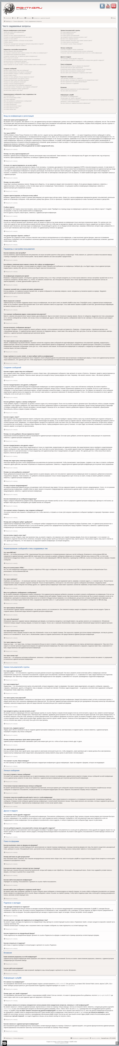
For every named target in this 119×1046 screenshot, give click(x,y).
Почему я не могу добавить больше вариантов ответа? (19, 77)
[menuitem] (7, 18)
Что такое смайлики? (9, 99)
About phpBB (69, 985)
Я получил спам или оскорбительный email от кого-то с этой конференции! (81, 53)
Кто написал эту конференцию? (69, 96)
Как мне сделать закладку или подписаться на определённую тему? (79, 80)
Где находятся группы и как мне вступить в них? (74, 37)
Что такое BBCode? (9, 96)
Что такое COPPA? (9, 33)
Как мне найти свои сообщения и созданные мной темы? (76, 72)
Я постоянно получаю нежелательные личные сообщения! (77, 51)
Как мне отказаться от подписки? (70, 83)
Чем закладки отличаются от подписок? (72, 78)
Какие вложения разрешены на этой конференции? (75, 89)
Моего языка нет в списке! (11, 57)
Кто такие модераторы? (67, 33)
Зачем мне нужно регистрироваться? (14, 32)
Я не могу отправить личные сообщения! (72, 49)
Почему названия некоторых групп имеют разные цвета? (76, 40)
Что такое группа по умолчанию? (70, 42)
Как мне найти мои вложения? (69, 90)
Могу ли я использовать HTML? (12, 97)
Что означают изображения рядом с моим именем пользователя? (22, 59)
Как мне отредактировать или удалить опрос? (16, 78)
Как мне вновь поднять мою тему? (13, 90)
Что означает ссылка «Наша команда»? (72, 44)
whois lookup (7, 1008)
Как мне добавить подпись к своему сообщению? (17, 73)
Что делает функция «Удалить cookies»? (15, 45)
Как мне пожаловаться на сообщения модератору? (18, 85)
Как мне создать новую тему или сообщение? (16, 70)
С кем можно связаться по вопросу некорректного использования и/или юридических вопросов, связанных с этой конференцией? (87, 100)
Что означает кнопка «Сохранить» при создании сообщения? (20, 87)
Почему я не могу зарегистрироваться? (14, 35)
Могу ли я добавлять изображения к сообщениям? (18, 101)
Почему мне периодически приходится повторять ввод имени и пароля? (24, 44)
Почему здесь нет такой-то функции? (71, 98)
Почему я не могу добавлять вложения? (15, 82)
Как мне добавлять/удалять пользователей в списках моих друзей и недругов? (82, 60)
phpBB (24, 306)
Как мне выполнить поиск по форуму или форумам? (75, 66)
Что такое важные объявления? (12, 102)
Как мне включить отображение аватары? (15, 61)
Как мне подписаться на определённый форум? (74, 81)
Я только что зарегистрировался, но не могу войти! (18, 37)
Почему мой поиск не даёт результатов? (72, 67)
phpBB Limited (59, 983)
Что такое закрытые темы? (11, 107)
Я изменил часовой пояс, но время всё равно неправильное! (20, 56)
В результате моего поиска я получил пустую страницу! (76, 69)
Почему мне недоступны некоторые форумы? (16, 80)
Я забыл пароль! (8, 42)
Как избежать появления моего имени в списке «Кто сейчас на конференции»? (25, 53)
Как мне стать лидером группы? (69, 38)
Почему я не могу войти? (11, 38)
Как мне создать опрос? (10, 75)
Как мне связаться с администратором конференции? (75, 103)
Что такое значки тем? (10, 109)
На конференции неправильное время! (14, 54)
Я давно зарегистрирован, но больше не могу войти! (18, 40)
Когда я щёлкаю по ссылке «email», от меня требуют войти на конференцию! (25, 64)
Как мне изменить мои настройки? (13, 51)
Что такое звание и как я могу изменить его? (16, 62)
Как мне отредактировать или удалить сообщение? (18, 72)
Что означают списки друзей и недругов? (72, 58)
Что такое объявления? (10, 104)
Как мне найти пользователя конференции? (73, 71)
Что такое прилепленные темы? (12, 106)
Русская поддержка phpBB (61, 1043)
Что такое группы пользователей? (70, 35)
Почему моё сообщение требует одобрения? (16, 88)
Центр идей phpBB (103, 995)
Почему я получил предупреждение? (14, 83)
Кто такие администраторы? (68, 32)
